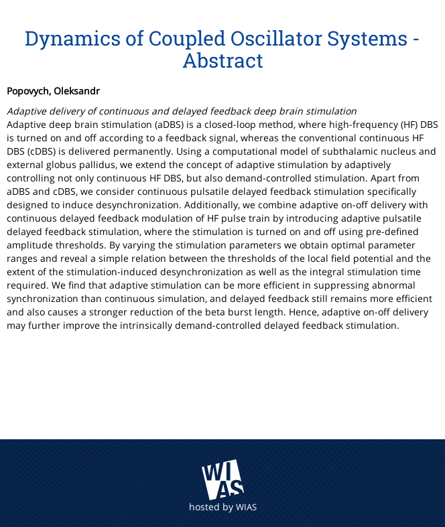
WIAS (246, 507)
